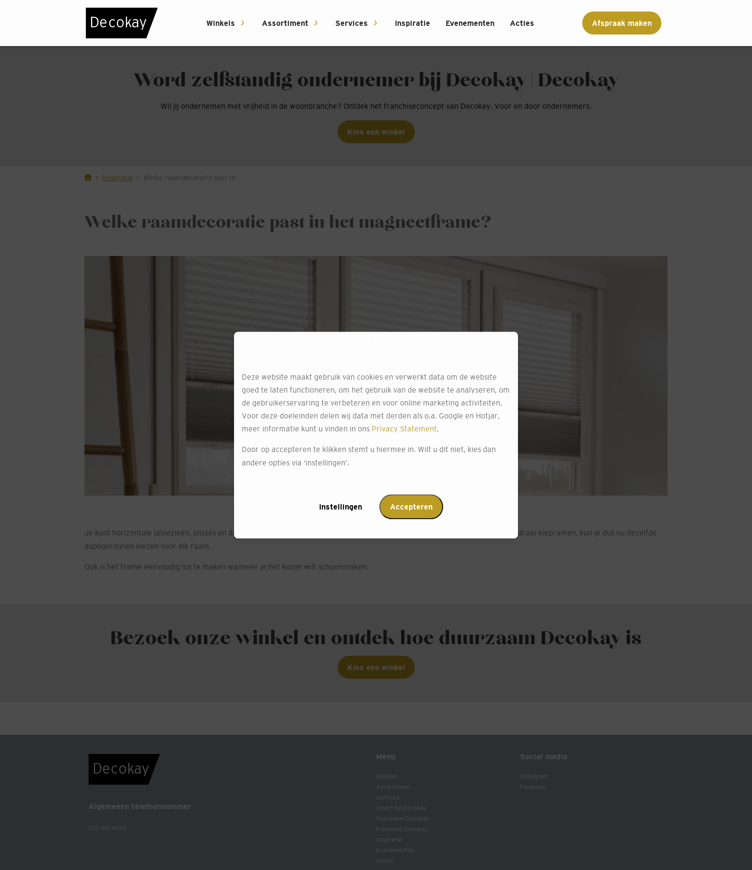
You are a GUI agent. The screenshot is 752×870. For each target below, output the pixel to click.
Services (351, 23)
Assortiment (285, 23)
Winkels (220, 23)
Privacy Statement (404, 429)
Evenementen (470, 23)
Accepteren (411, 506)
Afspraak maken (622, 23)
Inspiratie (412, 23)
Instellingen (340, 506)
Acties (522, 23)
